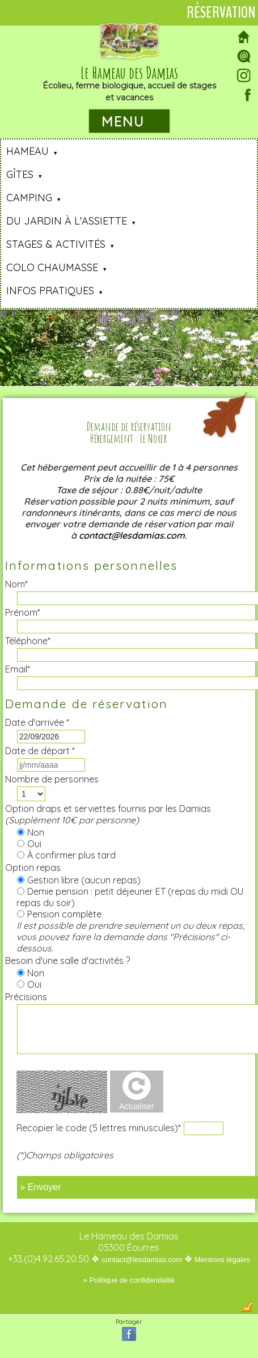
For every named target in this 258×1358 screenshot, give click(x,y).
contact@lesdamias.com (132, 535)
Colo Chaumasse (52, 267)
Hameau (27, 151)
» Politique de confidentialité (129, 1280)
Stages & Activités (55, 244)
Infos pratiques (50, 290)
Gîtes (19, 174)
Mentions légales (222, 1259)
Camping (29, 197)
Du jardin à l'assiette (66, 220)
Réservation (221, 12)
